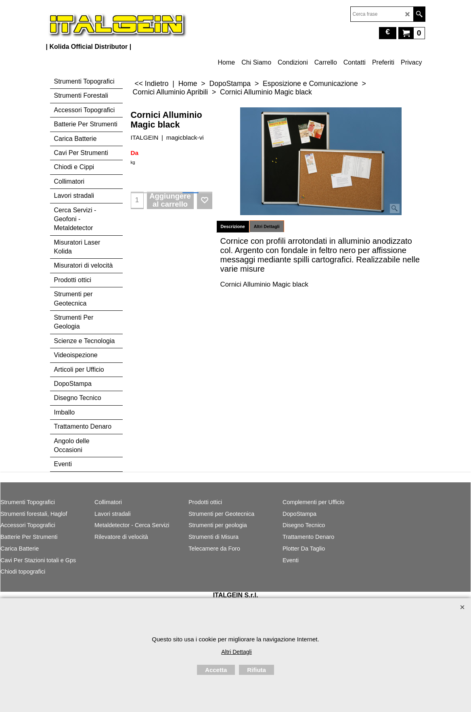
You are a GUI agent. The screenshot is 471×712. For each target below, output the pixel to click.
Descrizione (233, 226)
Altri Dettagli (267, 226)
